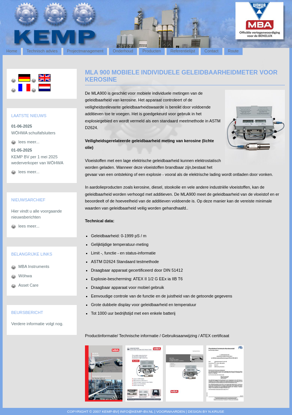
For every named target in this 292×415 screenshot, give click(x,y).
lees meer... (28, 142)
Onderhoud (123, 51)
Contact (211, 51)
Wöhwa (25, 276)
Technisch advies (42, 51)
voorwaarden (170, 411)
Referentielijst (182, 51)
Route (233, 51)
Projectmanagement (85, 51)
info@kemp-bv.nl (136, 411)
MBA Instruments (33, 266)
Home (11, 51)
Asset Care (28, 285)
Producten (152, 51)
